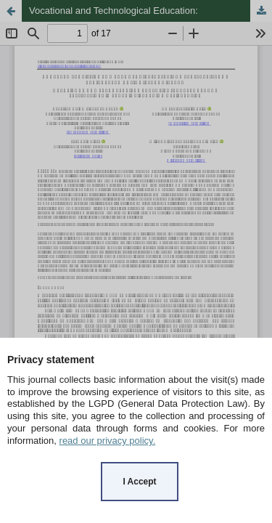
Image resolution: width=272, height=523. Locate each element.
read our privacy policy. (107, 440)
